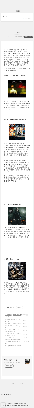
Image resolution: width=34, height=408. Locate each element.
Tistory (15, 403)
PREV (13, 383)
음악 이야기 (8, 315)
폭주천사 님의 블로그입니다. (12, 362)
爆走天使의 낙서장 (11, 360)
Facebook (17, 405)
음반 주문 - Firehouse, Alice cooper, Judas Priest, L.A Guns (13, 341)
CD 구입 (5, 16)
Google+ (27, 405)
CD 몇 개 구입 (9, 337)
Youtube (23, 405)
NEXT (21, 383)
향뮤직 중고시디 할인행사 (12, 323)
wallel (25, 403)
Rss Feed (7, 405)
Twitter (13, 405)
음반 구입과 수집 (17, 315)
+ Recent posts (6, 394)
